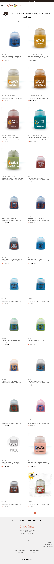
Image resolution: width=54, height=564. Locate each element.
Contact (40, 521)
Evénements (32, 521)
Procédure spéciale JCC (47, 546)
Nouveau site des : (17, 1)
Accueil (13, 521)
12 (43, 513)
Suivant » (47, 513)
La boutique (22, 521)
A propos (50, 542)
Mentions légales (48, 544)
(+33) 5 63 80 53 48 (27, 532)
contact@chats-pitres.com (27, 533)
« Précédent (27, 513)
